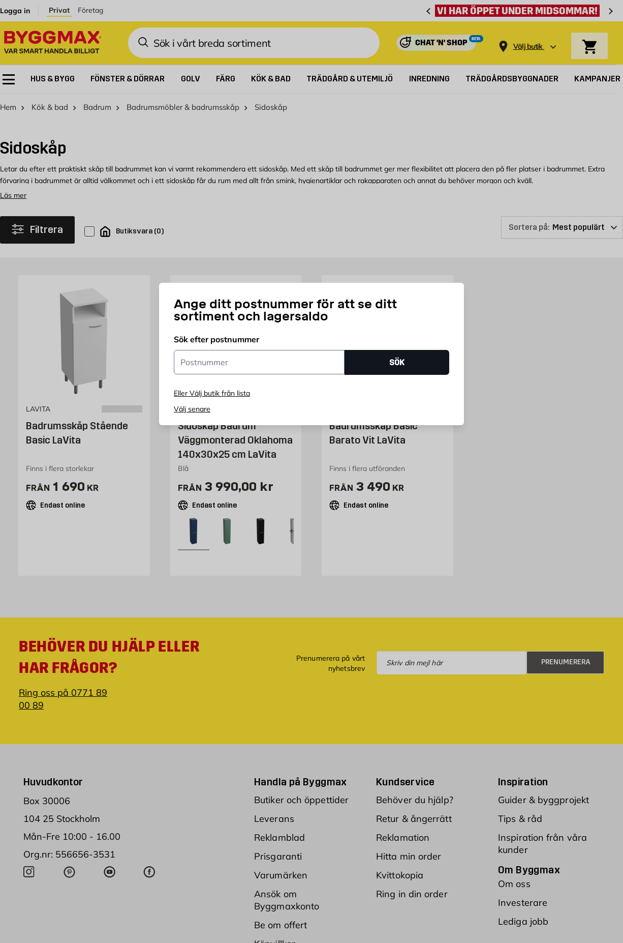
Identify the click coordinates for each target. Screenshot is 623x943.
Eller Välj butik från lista (212, 393)
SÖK (396, 362)
